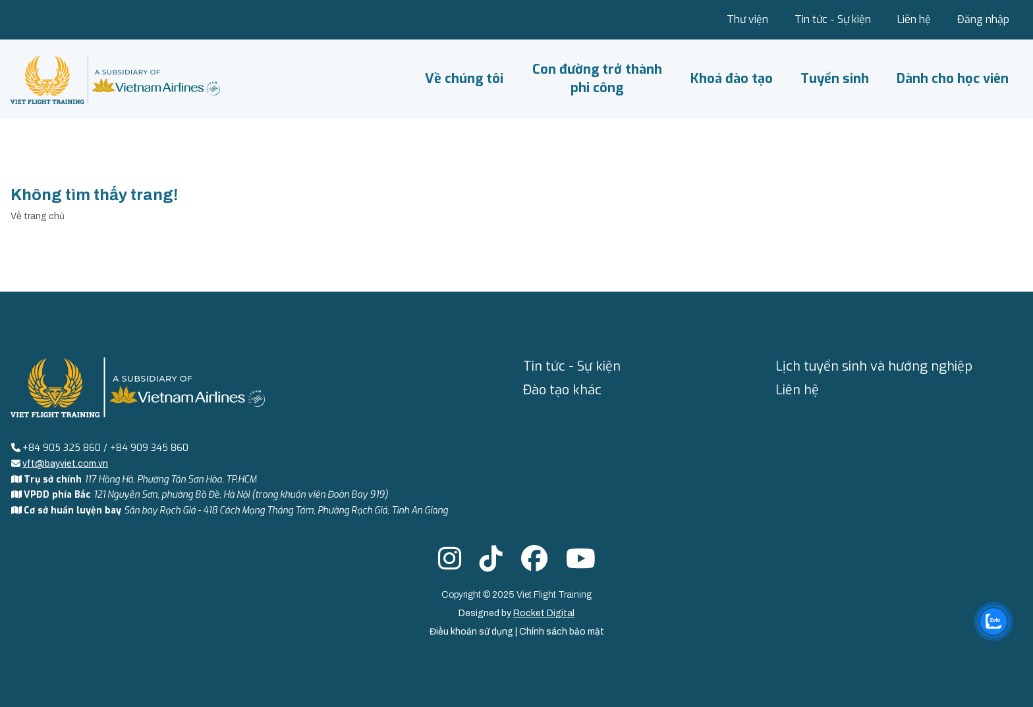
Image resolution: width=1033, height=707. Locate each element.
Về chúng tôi (464, 79)
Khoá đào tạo (731, 79)
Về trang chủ (38, 216)
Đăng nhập (983, 19)
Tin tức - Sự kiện (833, 19)
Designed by (516, 613)
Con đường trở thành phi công (597, 79)
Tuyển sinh (834, 79)
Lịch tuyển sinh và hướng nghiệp (873, 366)
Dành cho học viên (953, 79)
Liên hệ (914, 19)
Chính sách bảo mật (561, 632)
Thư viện (747, 19)
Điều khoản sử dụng (472, 632)
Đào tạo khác (562, 390)
